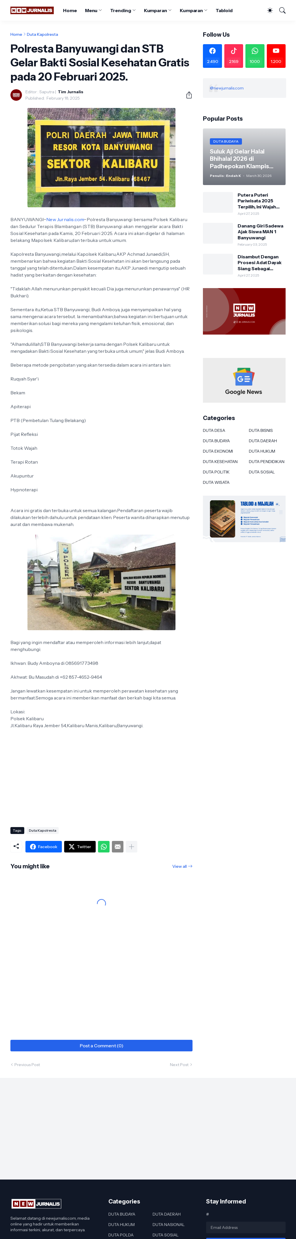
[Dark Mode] (267, 10)
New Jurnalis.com (65, 219)
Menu (91, 10)
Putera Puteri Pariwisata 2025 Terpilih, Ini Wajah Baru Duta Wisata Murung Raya (257, 201)
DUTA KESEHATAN (220, 461)
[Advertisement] (101, 776)
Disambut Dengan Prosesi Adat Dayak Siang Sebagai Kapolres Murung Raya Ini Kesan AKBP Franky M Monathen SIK (260, 262)
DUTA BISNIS (261, 430)
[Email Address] (246, 1227)
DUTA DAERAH (263, 440)
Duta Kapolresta (42, 34)
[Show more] (131, 846)
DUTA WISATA (216, 482)
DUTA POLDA (121, 1235)
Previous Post (27, 1064)
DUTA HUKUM (262, 451)
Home (70, 10)
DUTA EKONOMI (218, 451)
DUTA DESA (214, 430)
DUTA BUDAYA (216, 440)
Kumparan (155, 10)
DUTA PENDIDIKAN (266, 461)
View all (179, 866)
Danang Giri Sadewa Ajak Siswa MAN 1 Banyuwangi (260, 231)
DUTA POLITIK (216, 472)
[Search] (280, 10)
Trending (120, 10)
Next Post (179, 1064)
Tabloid (224, 10)
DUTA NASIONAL (169, 1224)
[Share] (187, 95)
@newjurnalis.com (227, 88)
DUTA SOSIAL (262, 472)
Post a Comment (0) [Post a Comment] (101, 1045)
